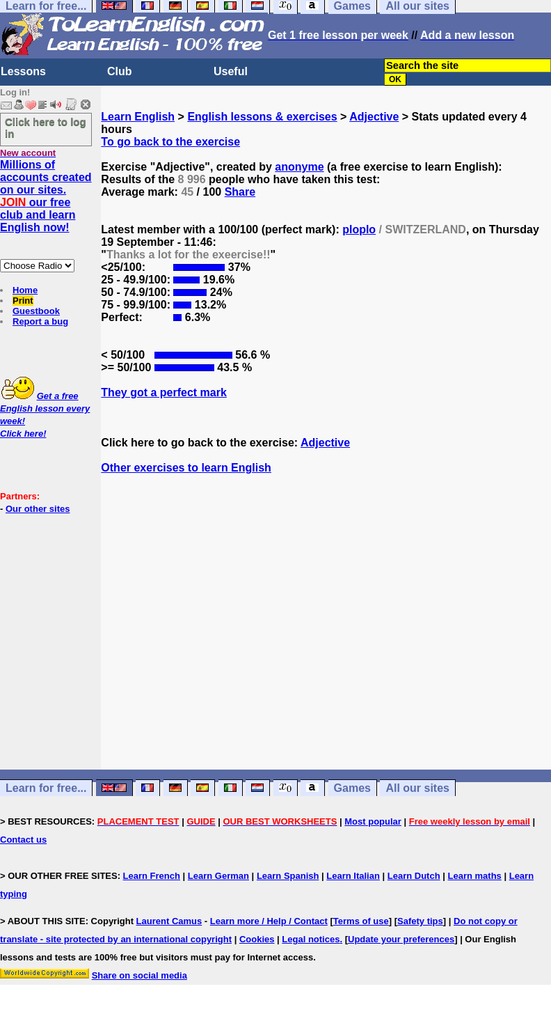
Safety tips (420, 921)
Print (23, 300)
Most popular (372, 821)
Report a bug (40, 321)
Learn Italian (353, 876)
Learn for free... (46, 788)
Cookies (257, 939)
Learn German (218, 876)
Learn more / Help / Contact (269, 921)
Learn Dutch (414, 876)
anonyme (299, 167)
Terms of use (361, 921)
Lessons (23, 71)
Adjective (374, 117)
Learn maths (475, 876)
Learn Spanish (288, 876)
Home (25, 290)
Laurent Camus (169, 921)
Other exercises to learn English (186, 468)
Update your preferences (401, 939)
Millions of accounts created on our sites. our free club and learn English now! (46, 196)
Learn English (138, 117)
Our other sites (38, 509)
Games (352, 788)
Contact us (23, 839)
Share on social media (139, 975)
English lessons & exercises (262, 117)
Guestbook (36, 311)
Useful (231, 71)
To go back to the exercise (170, 142)
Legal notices (311, 939)
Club (119, 71)
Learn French (151, 876)
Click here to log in (45, 127)
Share (240, 192)
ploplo (359, 229)
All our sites (417, 788)
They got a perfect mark (164, 392)
